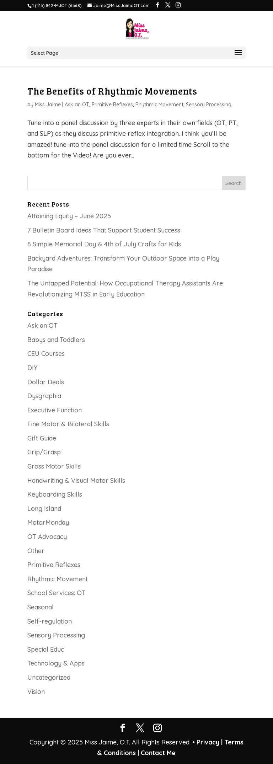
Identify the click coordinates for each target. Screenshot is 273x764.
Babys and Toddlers (56, 340)
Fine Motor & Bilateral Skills (68, 424)
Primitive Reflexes (112, 104)
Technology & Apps (56, 663)
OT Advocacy (47, 537)
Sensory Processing (208, 104)
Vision (36, 692)
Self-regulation (49, 621)
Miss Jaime (48, 104)
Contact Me (157, 753)
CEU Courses (46, 353)
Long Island (44, 508)
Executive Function (54, 410)
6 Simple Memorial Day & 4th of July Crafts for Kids (104, 244)
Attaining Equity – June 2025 (69, 216)
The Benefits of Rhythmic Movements (112, 91)
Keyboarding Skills (54, 494)
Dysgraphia (44, 396)
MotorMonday (48, 522)
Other (35, 551)
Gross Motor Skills (54, 466)
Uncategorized (48, 677)
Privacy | (210, 742)
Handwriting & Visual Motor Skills (76, 480)
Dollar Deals (45, 382)
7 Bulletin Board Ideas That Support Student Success (103, 230)
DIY (32, 368)
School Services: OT (56, 593)
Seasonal (40, 607)
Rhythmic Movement (159, 104)
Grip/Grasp (44, 452)
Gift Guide (41, 438)
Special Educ (45, 649)
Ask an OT (77, 104)
